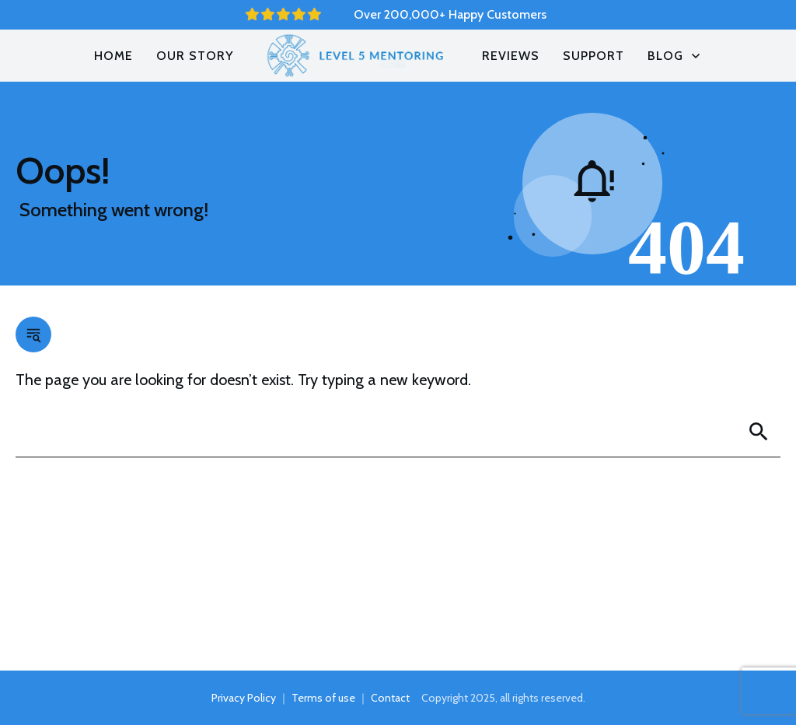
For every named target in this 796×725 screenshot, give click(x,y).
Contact (390, 698)
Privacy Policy (243, 698)
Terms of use (323, 698)
